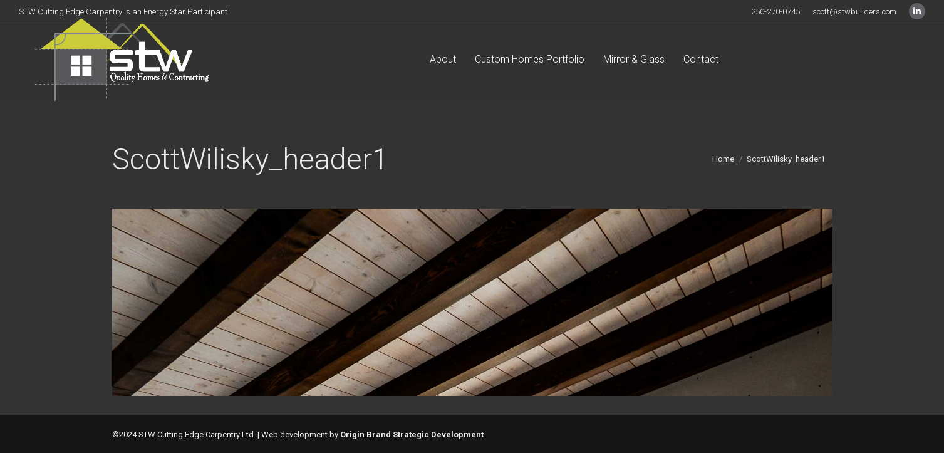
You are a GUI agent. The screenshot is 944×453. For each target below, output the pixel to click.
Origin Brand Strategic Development (412, 434)
